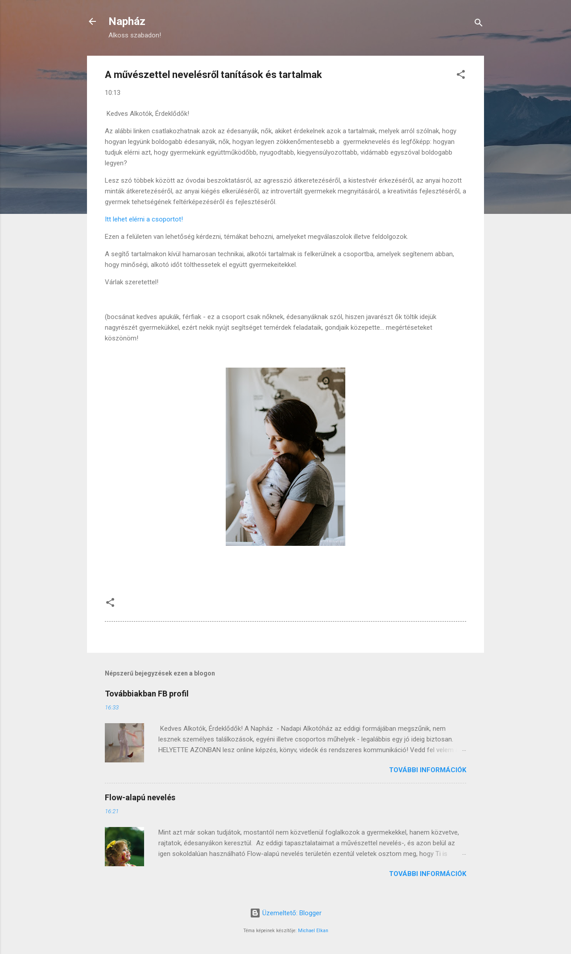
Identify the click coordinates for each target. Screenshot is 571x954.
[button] (460, 76)
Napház (126, 21)
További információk (427, 770)
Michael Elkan (313, 931)
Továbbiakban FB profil (147, 693)
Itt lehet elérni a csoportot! (144, 219)
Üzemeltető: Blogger (286, 913)
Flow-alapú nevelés (140, 797)
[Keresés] (478, 24)
